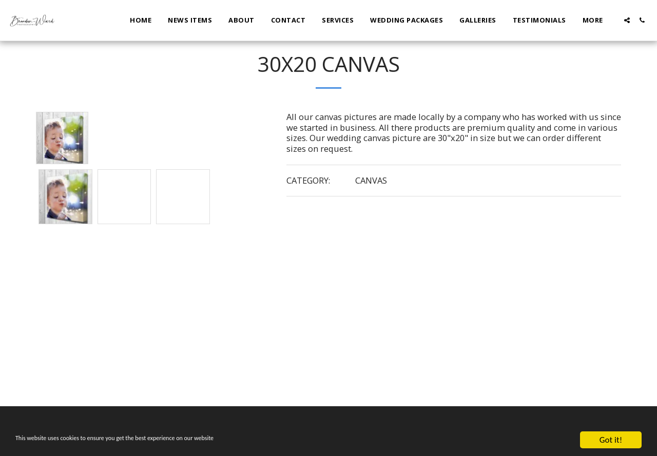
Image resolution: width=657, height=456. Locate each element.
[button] (627, 20)
